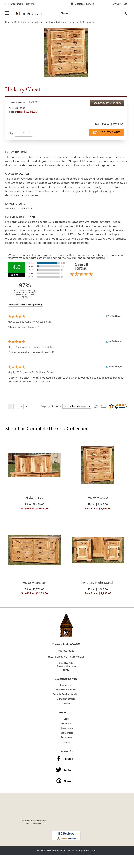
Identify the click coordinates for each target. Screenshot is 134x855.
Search (125, 13)
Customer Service (84, 4)
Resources (66, 737)
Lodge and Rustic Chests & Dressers (75, 22)
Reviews (66, 742)
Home (8, 22)
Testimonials (66, 733)
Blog (66, 719)
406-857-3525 (66, 651)
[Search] (90, 13)
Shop (106, 103)
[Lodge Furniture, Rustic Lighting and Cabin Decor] (31, 13)
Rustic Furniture (22, 22)
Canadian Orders (66, 699)
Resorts (66, 704)
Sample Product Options (66, 694)
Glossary (66, 724)
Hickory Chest (98, 497)
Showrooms (66, 728)
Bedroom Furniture (43, 22)
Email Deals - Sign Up (22, 4)
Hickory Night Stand (98, 583)
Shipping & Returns (66, 690)
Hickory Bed (34, 497)
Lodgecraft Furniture (63, 851)
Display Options (50, 406)
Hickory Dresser (34, 583)
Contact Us (66, 685)
